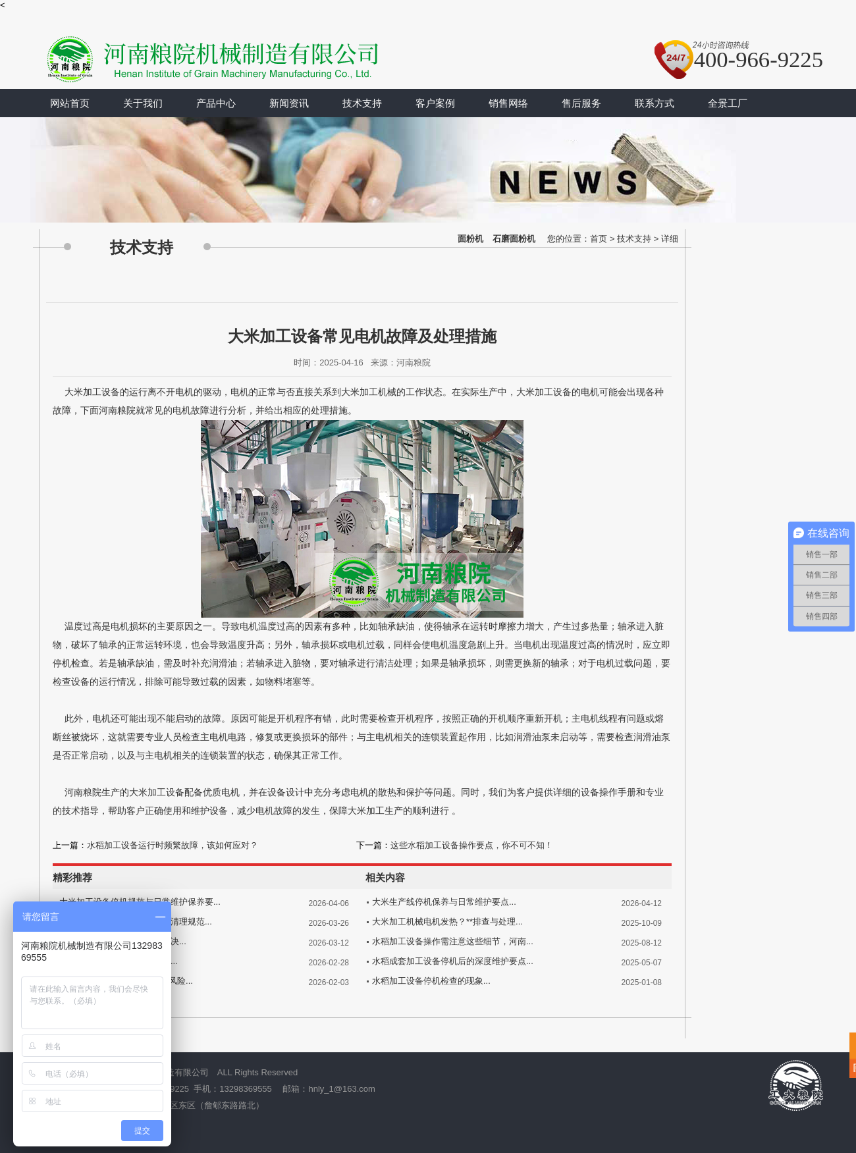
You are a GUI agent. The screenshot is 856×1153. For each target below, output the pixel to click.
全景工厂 (727, 103)
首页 (598, 239)
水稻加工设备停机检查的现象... (431, 981)
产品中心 (216, 103)
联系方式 (654, 103)
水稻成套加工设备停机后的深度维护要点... (452, 961)
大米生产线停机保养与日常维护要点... (444, 902)
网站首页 (70, 103)
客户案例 (435, 103)
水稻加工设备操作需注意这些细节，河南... (452, 941)
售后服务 (581, 103)
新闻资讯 (289, 103)
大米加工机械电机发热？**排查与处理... (447, 921)
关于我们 (143, 103)
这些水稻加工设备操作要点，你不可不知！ (471, 845)
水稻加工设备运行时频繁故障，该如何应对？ (172, 845)
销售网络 (508, 103)
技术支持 (362, 103)
